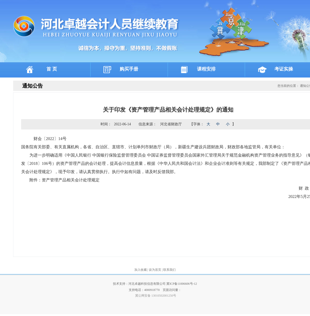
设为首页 (155, 270)
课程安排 (206, 69)
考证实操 (283, 69)
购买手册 (129, 69)
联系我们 (169, 270)
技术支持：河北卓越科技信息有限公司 (139, 284)
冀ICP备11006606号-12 (181, 284)
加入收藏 (141, 270)
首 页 (51, 69)
